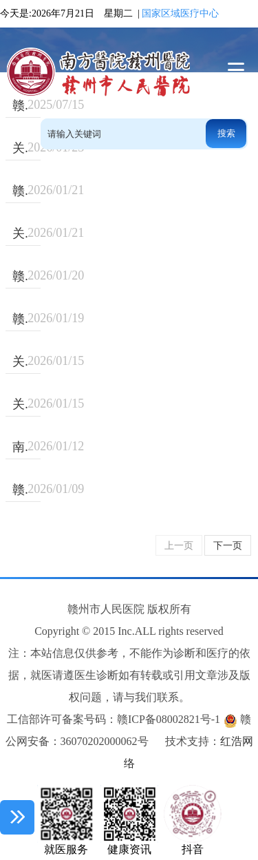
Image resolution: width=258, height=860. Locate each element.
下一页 (227, 546)
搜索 (226, 133)
